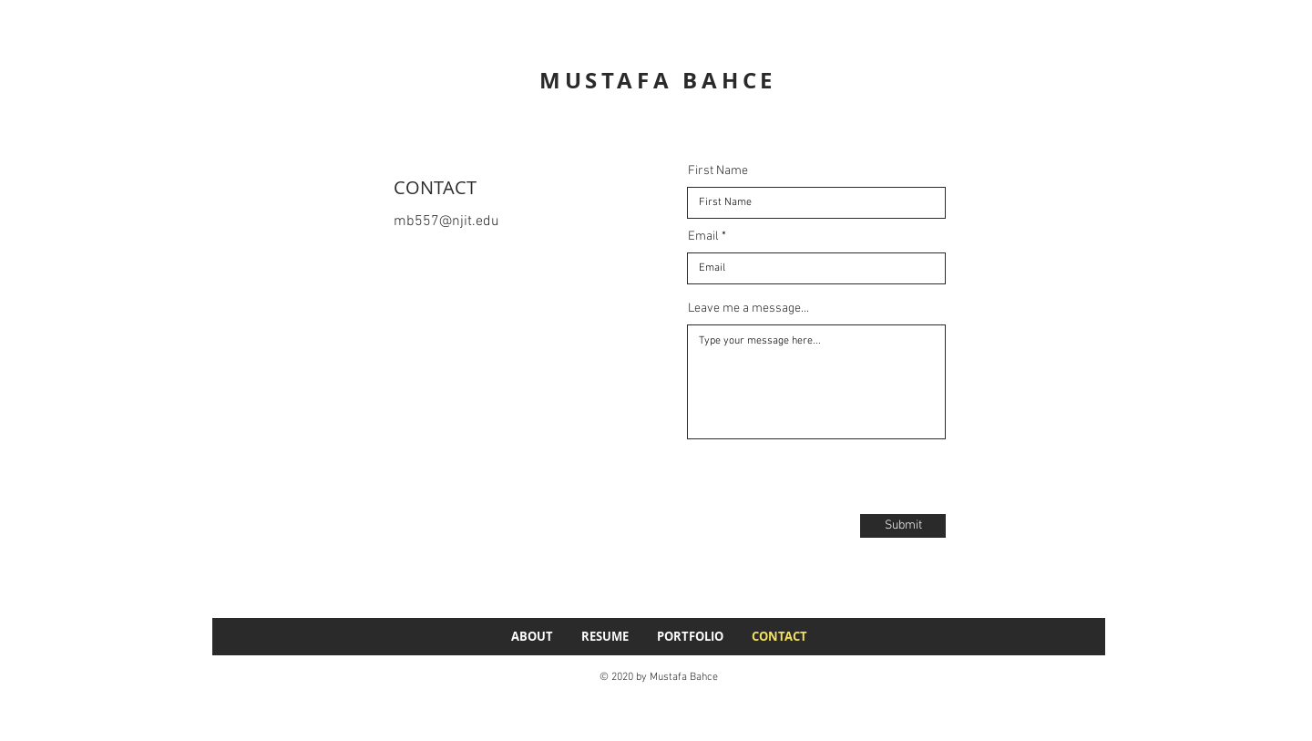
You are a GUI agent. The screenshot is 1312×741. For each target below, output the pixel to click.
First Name (718, 171)
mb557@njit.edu (446, 221)
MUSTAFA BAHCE (657, 80)
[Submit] (903, 526)
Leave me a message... (748, 309)
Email (703, 237)
